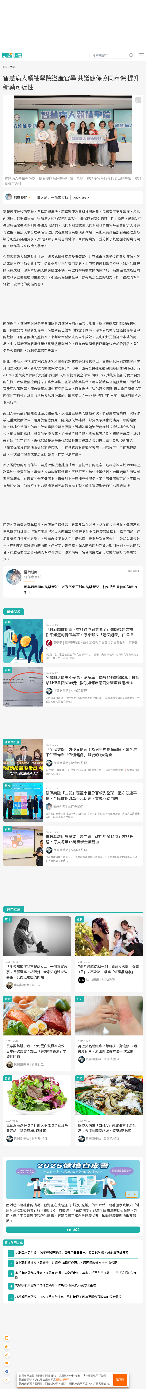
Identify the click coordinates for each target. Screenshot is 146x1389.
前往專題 (73, 1229)
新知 (12, 66)
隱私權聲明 (63, 1379)
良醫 (5, 66)
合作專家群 (59, 197)
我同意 (120, 1379)
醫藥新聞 (20, 197)
